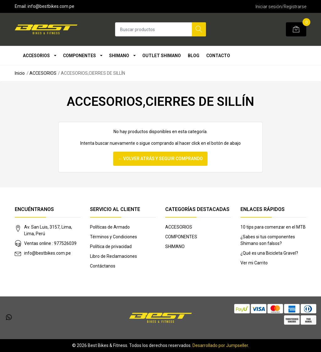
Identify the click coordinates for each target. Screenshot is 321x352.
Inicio (20, 73)
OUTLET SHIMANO (161, 55)
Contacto (218, 55)
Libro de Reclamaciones (113, 256)
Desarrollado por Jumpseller (220, 345)
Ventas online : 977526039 (50, 243)
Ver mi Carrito (254, 262)
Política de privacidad (111, 246)
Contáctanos (102, 265)
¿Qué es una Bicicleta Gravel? (269, 253)
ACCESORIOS (36, 55)
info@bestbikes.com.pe (47, 253)
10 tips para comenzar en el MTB (273, 227)
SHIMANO (119, 55)
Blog (193, 55)
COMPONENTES (79, 55)
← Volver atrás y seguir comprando (160, 158)
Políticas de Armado (110, 227)
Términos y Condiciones (113, 236)
